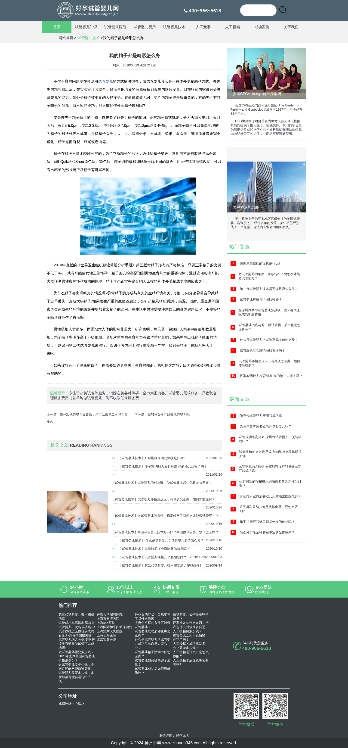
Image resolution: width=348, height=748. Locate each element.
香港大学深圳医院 (110, 614)
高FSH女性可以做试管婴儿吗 (169, 414)
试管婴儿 (105, 81)
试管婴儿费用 (145, 27)
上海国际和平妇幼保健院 (114, 627)
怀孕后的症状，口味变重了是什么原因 (152, 616)
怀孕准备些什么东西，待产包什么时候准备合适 (191, 625)
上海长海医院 (106, 635)
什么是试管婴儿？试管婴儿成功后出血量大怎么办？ (152, 644)
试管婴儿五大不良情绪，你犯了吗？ (191, 637)
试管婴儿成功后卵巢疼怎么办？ (152, 633)
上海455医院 (106, 623)
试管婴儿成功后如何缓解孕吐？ (152, 671)
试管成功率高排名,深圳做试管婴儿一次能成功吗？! (77, 625)
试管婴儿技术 (174, 27)
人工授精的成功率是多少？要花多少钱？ (189, 646)
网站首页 (66, 38)
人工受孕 (203, 27)
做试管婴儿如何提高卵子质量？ (191, 616)
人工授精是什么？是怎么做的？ (191, 654)
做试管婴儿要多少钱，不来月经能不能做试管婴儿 (76, 666)
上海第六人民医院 (110, 631)
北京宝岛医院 (106, 639)
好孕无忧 (182, 735)
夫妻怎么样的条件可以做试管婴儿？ (152, 625)
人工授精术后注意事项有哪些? (191, 662)
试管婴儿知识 (86, 27)
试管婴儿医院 (115, 27)
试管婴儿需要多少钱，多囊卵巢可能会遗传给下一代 (76, 677)
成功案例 (262, 27)
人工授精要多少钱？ (187, 631)
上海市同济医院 (108, 618)
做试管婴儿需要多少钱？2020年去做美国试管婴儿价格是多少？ (77, 656)
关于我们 (291, 27)
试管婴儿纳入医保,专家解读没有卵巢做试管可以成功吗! (77, 644)
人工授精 (232, 27)
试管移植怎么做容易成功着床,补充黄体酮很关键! (76, 633)
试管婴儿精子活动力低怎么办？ (152, 654)
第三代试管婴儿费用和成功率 (76, 616)
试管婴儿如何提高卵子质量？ (152, 662)
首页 (57, 27)
